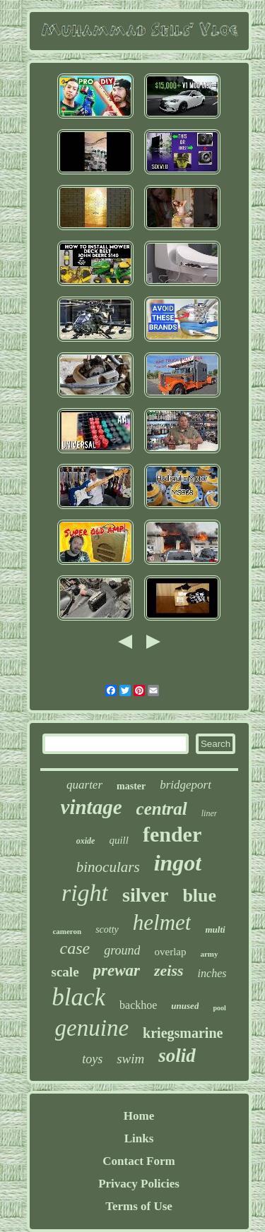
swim (130, 1058)
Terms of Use (138, 1206)
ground (122, 950)
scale (65, 971)
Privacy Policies (138, 1183)
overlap (170, 951)
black (78, 997)
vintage (91, 807)
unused (185, 1005)
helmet (162, 922)
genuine (92, 1028)
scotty (107, 929)
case (74, 948)
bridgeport (185, 784)
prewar (116, 970)
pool (219, 1008)
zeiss (169, 970)
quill (119, 840)
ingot (178, 862)
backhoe (138, 1005)
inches (212, 973)
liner (209, 813)
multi (215, 929)
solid (177, 1055)
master (131, 786)
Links (139, 1138)
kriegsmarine (183, 1033)
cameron (66, 931)
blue (199, 895)
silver (145, 895)
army (209, 954)
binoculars (108, 867)
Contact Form (138, 1161)
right (84, 893)
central (161, 808)
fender (172, 834)
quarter (84, 784)
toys (92, 1059)
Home (139, 1116)
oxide (85, 841)
